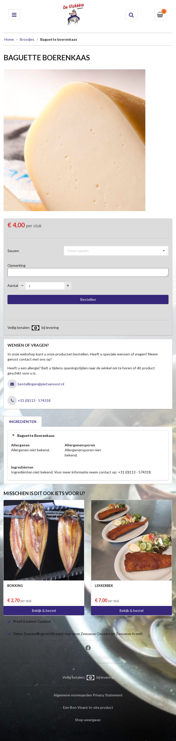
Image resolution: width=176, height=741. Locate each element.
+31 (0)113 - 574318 (34, 400)
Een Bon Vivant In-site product (88, 707)
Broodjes (27, 39)
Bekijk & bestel (44, 610)
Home (9, 39)
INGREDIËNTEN (22, 421)
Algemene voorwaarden (73, 695)
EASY (98, 733)
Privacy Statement (108, 695)
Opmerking (16, 265)
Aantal (12, 285)
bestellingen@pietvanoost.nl (41, 384)
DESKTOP (80, 733)
